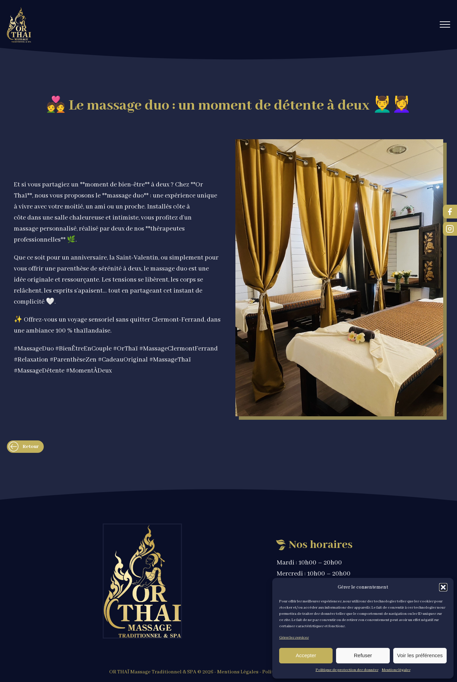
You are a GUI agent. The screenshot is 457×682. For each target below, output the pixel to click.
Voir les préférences (420, 655)
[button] (443, 587)
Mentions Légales (237, 672)
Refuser (363, 655)
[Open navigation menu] (445, 24)
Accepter (306, 655)
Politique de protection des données (347, 670)
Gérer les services (294, 637)
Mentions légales (396, 670)
